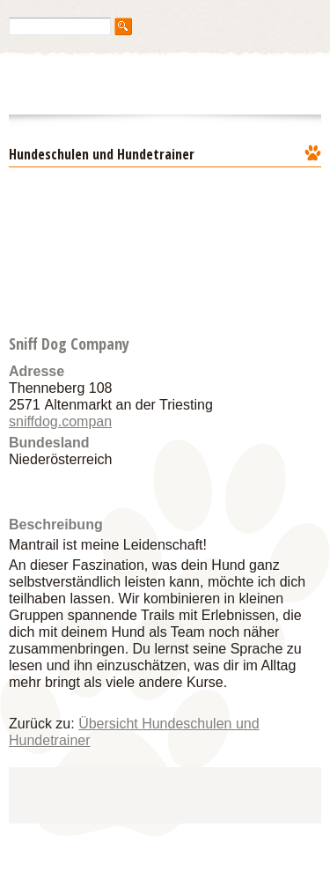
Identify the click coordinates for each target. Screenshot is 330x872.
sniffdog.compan (60, 421)
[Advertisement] (171, 794)
